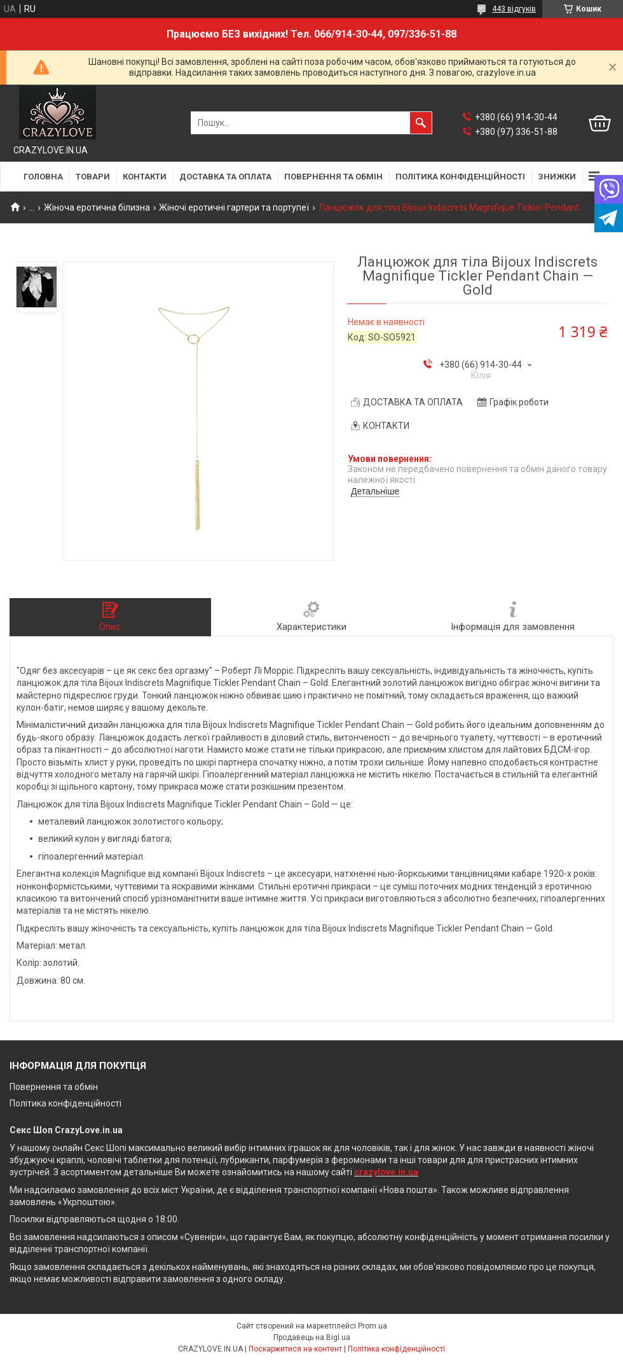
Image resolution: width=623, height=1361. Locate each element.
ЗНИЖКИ (557, 176)
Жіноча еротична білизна (97, 207)
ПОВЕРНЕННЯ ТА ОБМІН (333, 176)
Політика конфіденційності (65, 1103)
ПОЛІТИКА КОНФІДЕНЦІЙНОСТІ (460, 176)
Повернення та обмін (54, 1087)
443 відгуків (514, 8)
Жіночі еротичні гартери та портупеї (234, 207)
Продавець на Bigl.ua (311, 1337)
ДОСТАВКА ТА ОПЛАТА (225, 176)
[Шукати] (421, 123)
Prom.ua (372, 1326)
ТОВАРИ (93, 176)
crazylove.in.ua (386, 1172)
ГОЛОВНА (43, 176)
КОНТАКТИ (145, 176)
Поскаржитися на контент (295, 1348)
